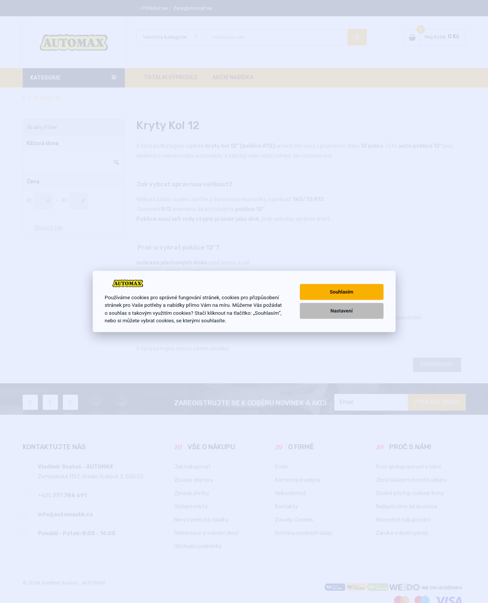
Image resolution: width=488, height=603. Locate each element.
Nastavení (342, 311)
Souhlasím (341, 292)
